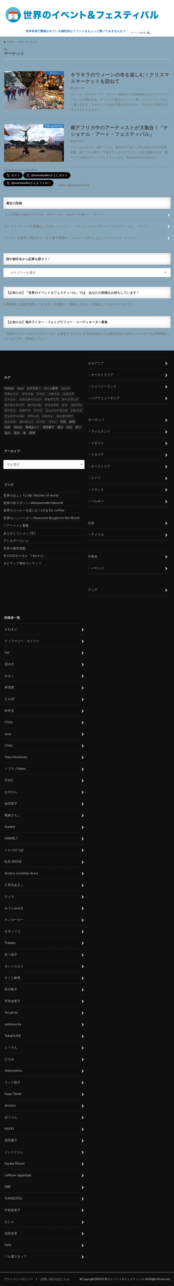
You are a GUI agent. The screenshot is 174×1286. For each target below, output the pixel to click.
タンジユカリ (14, 966)
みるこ (9, 676)
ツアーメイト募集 (16, 525)
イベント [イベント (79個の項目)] (10, 399)
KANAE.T (11, 838)
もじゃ (9, 1221)
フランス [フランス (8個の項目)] (33, 416)
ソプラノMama (15, 768)
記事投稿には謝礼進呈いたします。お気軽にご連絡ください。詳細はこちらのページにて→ (68, 304)
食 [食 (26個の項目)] (24, 432)
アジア (92, 590)
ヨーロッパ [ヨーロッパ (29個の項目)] (26, 421)
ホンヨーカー (14, 919)
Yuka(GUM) (13, 1036)
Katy (8, 1245)
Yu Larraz (11, 1012)
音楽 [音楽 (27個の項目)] (16, 432)
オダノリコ (12, 931)
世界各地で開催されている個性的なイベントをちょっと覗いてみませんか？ (76, 31)
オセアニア (96, 363)
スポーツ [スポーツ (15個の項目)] (24, 410)
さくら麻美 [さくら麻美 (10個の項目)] (51, 388)
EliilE (8, 1187)
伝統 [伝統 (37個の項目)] (7, 427)
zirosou (10, 1105)
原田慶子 (11, 1140)
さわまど (11, 629)
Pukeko (10, 943)
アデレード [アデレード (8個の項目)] (11, 394)
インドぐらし (14, 1152)
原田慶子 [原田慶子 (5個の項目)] (48, 427)
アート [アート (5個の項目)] (41, 394)
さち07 (9, 699)
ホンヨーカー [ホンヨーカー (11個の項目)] (65, 416)
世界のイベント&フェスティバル (123, 1279)
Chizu (9, 722)
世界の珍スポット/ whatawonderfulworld (33, 503)
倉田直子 (11, 803)
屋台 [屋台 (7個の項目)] (60, 427)
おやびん (11, 792)
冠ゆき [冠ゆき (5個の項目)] (18, 427)
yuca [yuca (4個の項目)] (20, 388)
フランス (97, 489)
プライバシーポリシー (18, 1279)
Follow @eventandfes (73, 185)
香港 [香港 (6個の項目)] (32, 432)
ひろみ (9, 1059)
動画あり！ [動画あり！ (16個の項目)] (32, 427)
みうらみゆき (14, 908)
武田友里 (11, 1233)
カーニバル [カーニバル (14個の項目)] (34, 405)
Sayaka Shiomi (14, 1163)
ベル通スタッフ (16, 1256)
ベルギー (97, 501)
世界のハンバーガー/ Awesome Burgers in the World (41, 518)
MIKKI (9, 1129)
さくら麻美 (12, 978)
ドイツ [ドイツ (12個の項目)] (38, 410)
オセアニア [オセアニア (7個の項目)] (51, 399)
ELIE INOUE (13, 861)
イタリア (97, 455)
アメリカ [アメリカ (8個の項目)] (27, 394)
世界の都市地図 (14, 548)
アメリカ (97, 534)
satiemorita (13, 1024)
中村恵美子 (12, 1210)
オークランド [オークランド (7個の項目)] (70, 399)
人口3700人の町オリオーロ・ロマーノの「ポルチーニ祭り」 (55, 214)
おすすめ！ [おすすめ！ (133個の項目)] (34, 388)
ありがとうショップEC (19, 533)
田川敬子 (11, 989)
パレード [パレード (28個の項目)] (76, 410)
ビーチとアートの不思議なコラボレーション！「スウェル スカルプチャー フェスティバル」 (78, 226)
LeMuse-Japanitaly (18, 1175)
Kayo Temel (13, 1094)
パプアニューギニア (105, 398)
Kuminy (10, 827)
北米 (91, 523)
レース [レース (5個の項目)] (41, 421)
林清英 (9, 687)
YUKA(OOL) (13, 1198)
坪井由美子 (12, 1001)
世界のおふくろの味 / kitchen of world (30, 495)
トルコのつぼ (14, 850)
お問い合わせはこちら (55, 1279)
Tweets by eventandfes (20, 170)
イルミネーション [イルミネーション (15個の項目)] (30, 399)
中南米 (92, 556)
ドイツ (96, 478)
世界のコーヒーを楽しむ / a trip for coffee (33, 510)
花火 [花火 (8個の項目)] (7, 432)
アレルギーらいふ (16, 540)
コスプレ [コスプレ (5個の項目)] (76, 405)
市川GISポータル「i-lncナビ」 (25, 556)
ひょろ (9, 896)
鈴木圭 (9, 710)
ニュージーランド (103, 386)
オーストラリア (102, 375)
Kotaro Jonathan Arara (21, 873)
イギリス (97, 443)
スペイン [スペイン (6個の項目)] (10, 410)
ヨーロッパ (96, 420)
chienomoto (13, 1070)
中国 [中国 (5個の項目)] (63, 421)
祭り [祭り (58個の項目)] (78, 427)
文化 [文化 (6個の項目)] (69, 427)
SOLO (9, 780)
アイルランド (100, 431)
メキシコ (97, 568)
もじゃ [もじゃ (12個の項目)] (65, 388)
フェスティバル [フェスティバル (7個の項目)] (14, 416)
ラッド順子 (12, 1082)
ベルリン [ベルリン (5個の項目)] (47, 416)
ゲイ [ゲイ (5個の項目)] (65, 405)
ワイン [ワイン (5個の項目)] (52, 421)
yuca (8, 734)
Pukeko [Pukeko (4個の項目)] (9, 388)
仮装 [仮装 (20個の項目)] (72, 421)
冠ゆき (9, 664)
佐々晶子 (11, 954)
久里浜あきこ (14, 885)
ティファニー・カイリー (22, 641)
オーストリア (100, 466)
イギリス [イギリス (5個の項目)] (53, 394)
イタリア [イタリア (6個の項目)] (68, 394)
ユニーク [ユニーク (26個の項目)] (10, 421)
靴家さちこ (12, 815)
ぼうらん (11, 1117)
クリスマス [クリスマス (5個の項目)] (51, 405)
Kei (7, 652)
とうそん (11, 1047)
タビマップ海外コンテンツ (22, 563)
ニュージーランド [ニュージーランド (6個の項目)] (57, 410)
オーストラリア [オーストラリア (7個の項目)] (14, 405)
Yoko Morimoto (16, 757)
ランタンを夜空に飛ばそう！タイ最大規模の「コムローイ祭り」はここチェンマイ (71, 238)
